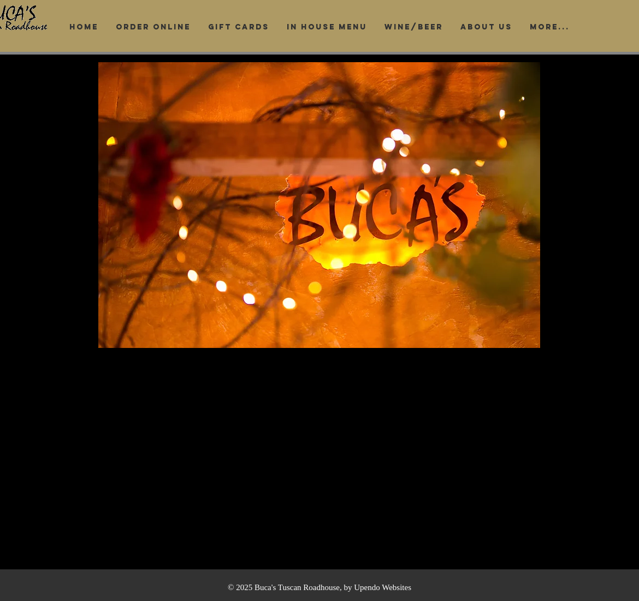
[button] (319, 205)
